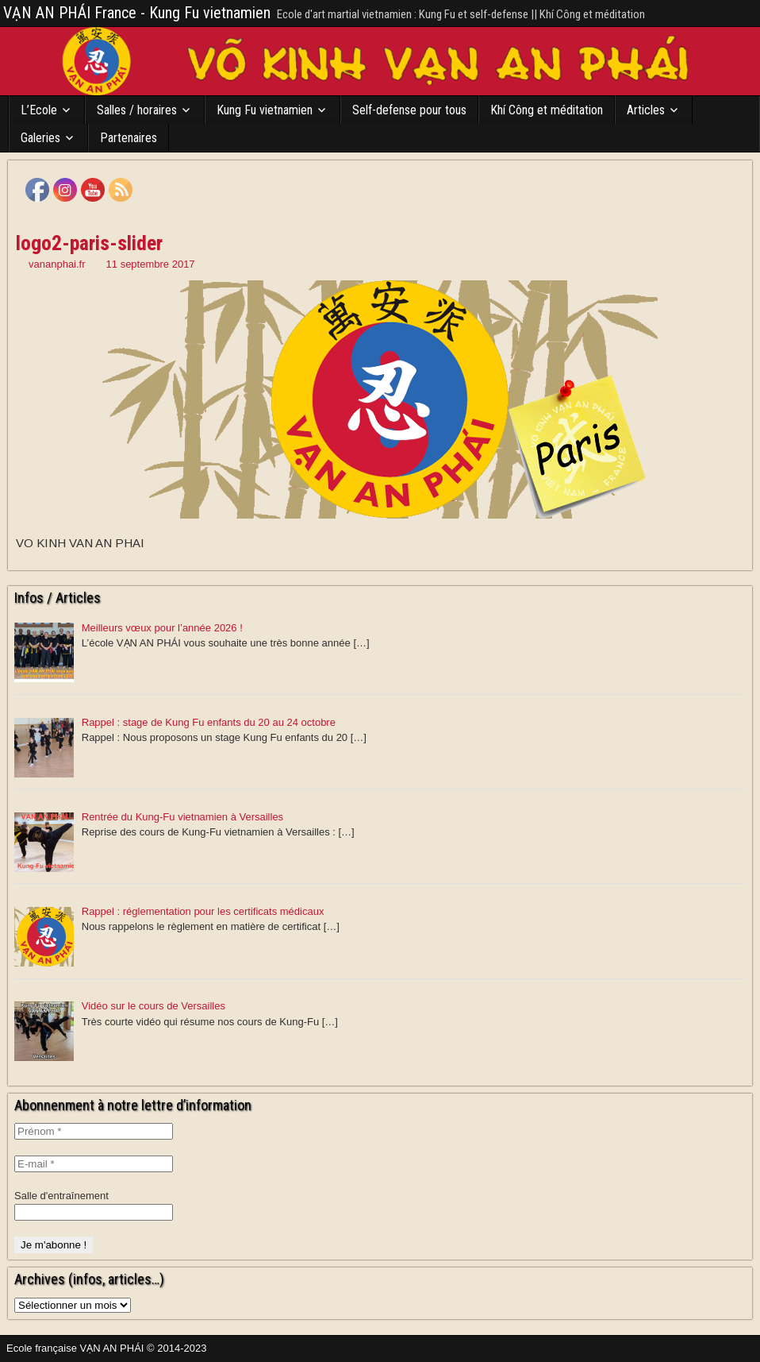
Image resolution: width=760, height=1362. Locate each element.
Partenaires (128, 137)
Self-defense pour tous (409, 110)
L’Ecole (39, 110)
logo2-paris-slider (89, 243)
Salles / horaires (137, 110)
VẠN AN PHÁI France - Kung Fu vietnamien (137, 12)
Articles (646, 110)
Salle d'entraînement (61, 1196)
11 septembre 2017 (150, 264)
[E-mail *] (93, 1164)
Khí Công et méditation (546, 110)
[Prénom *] (93, 1131)
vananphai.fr (57, 264)
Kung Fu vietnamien (265, 110)
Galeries (40, 137)
